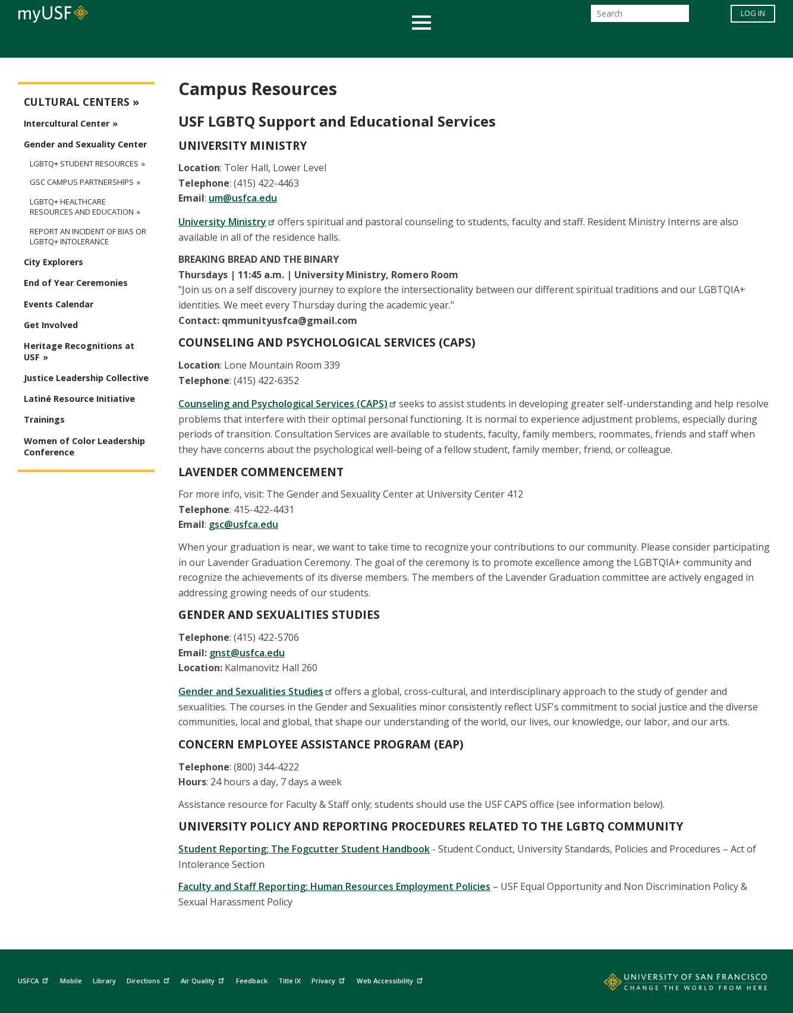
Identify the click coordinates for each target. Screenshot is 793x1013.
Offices (522, 43)
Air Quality (204, 978)
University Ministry (226, 221)
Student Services (254, 43)
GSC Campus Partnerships (82, 182)
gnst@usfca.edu (247, 652)
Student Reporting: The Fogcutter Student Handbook (304, 848)
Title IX (289, 980)
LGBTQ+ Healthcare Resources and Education (82, 207)
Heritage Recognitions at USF (79, 351)
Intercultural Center (66, 123)
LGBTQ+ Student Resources (84, 163)
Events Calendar (58, 304)
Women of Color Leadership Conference (84, 446)
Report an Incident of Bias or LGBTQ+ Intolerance (88, 236)
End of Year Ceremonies (76, 282)
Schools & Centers (606, 43)
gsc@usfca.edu (243, 524)
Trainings (44, 419)
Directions (149, 978)
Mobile (71, 980)
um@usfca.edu (243, 198)
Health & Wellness (361, 43)
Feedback (252, 980)
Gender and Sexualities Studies (255, 691)
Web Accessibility (391, 978)
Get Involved (51, 325)
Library (104, 980)
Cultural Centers (77, 102)
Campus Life (455, 43)
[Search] (640, 17)
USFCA (34, 978)
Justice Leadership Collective (86, 377)
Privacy (329, 978)
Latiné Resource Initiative (79, 398)
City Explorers (53, 262)
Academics (166, 43)
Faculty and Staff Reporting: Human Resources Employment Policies (334, 886)
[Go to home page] (672, 984)
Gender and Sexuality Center (85, 144)
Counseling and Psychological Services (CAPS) (287, 403)
